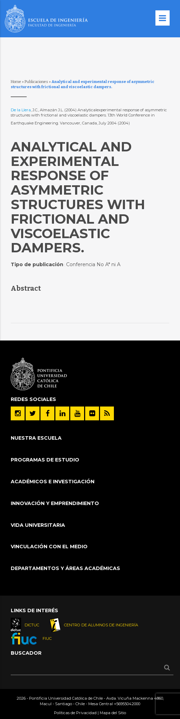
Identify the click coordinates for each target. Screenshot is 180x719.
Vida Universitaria (38, 525)
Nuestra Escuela (36, 438)
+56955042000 (127, 703)
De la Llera (21, 110)
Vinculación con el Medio (49, 546)
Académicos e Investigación (52, 481)
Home (16, 82)
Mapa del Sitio (113, 712)
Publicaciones (36, 82)
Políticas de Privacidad (75, 712)
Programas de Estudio (45, 460)
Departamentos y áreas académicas (65, 568)
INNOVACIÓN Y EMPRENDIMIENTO (55, 503)
